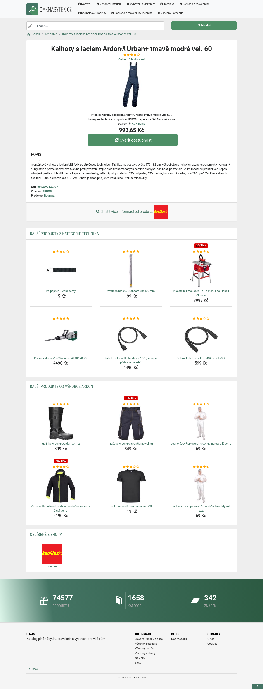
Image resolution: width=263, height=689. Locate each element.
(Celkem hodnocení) (132, 59)
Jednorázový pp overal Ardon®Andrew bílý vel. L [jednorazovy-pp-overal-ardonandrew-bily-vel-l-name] (201, 443)
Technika (167, 4)
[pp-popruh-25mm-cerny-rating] (61, 251)
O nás (210, 639)
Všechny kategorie (170, 13)
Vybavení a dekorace (140, 4)
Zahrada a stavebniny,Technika (131, 13)
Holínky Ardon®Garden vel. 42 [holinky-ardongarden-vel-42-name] (61, 443)
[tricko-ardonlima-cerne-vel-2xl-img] (131, 486)
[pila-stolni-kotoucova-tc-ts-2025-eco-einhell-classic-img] (201, 271)
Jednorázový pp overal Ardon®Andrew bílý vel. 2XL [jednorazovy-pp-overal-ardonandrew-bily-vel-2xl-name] (201, 508)
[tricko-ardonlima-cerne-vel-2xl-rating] (131, 467)
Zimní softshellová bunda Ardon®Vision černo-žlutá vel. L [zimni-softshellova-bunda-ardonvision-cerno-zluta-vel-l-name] (60, 508)
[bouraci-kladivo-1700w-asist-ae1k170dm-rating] (61, 318)
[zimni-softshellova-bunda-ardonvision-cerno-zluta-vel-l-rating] (61, 467)
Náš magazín (179, 639)
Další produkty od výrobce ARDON (61, 386)
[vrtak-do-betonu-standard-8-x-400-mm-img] (131, 271)
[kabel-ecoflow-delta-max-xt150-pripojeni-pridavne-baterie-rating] (131, 318)
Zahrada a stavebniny (194, 4)
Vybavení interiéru (109, 4)
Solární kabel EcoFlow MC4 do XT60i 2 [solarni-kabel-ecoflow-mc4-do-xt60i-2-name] (201, 358)
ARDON (47, 191)
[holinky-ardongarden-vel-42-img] (61, 423)
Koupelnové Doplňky (92, 13)
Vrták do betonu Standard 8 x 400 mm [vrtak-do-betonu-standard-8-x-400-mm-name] (131, 291)
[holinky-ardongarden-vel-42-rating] (61, 404)
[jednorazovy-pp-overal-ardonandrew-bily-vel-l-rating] (201, 404)
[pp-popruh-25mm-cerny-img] (61, 271)
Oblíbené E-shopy (46, 534)
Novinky (140, 658)
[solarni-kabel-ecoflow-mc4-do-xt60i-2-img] (201, 338)
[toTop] (257, 686)
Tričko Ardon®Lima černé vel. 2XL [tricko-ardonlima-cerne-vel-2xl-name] (131, 506)
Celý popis (138, 123)
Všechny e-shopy (145, 653)
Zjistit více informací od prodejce (131, 212)
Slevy (138, 662)
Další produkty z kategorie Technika (64, 233)
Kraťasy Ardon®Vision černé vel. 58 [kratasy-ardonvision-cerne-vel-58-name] (130, 443)
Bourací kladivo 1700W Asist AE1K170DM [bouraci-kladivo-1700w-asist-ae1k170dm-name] (60, 358)
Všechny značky (145, 648)
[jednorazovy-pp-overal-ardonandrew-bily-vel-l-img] (201, 423)
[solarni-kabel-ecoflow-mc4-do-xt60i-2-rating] (201, 318)
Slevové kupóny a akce (149, 639)
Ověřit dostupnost (132, 140)
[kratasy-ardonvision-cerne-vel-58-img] (131, 423)
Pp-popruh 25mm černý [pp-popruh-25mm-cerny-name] (61, 291)
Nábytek (85, 4)
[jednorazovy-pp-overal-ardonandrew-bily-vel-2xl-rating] (201, 467)
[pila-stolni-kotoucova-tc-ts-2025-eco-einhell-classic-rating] (201, 251)
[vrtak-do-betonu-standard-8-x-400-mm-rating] (131, 251)
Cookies (212, 643)
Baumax (49, 195)
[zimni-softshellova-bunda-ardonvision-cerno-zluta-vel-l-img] (61, 486)
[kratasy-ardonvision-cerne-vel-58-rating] (131, 404)
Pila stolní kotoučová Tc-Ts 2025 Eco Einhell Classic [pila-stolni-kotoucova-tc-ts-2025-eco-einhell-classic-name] (201, 293)
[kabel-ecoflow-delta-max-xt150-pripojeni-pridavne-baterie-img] (131, 338)
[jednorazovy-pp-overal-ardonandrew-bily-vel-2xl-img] (201, 486)
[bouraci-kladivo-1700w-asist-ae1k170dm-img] (61, 338)
